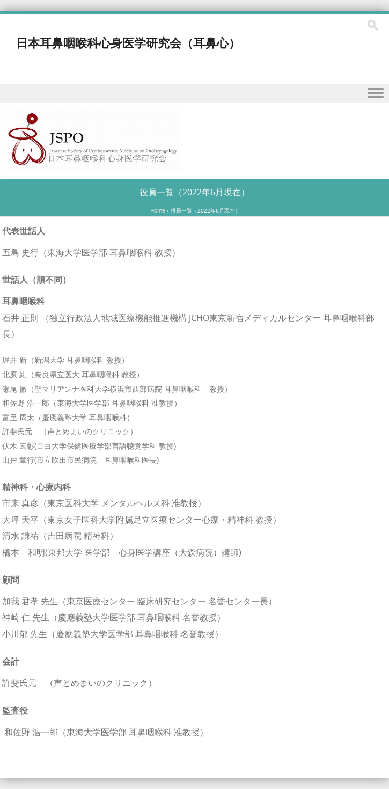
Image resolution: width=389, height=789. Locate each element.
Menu (194, 93)
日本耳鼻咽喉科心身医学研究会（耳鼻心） (128, 42)
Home (157, 210)
